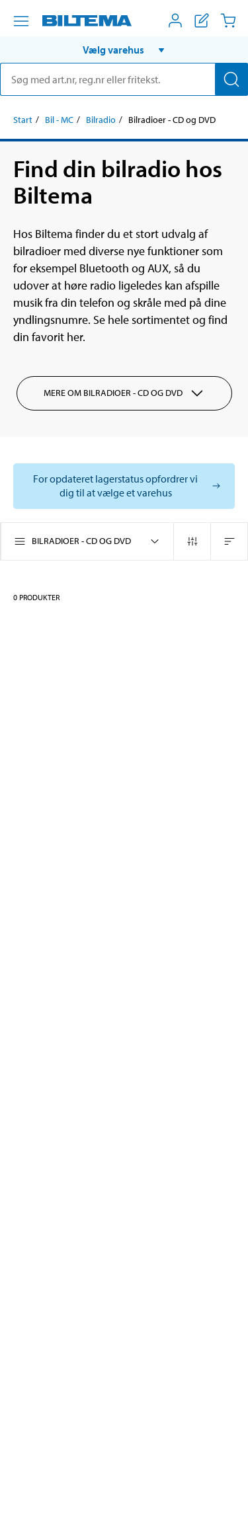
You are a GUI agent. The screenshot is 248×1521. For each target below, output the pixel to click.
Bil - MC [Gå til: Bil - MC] (59, 120)
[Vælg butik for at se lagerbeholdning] (124, 486)
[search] (124, 79)
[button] (124, 49)
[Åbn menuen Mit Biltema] (175, 20)
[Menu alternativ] (21, 21)
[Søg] (231, 79)
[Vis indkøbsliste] (201, 20)
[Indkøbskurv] (228, 20)
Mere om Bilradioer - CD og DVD (124, 393)
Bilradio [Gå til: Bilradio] (101, 120)
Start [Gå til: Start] (22, 120)
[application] (221, 1491)
